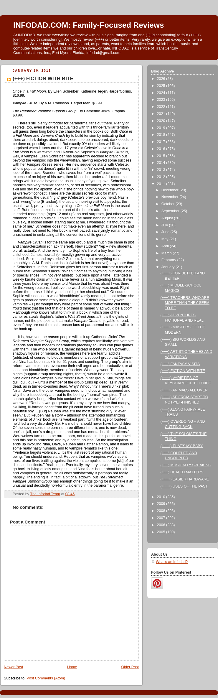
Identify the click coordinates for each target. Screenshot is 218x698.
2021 (161, 114)
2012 (161, 177)
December (170, 190)
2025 (161, 86)
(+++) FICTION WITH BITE (183, 371)
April (165, 246)
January (168, 267)
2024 (161, 93)
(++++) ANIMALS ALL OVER (184, 390)
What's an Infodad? (172, 562)
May (165, 239)
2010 (161, 497)
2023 (161, 100)
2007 (161, 518)
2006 (161, 525)
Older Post (130, 667)
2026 (161, 79)
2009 (161, 504)
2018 (161, 135)
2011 (161, 184)
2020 (161, 121)
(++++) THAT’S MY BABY (182, 446)
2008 (161, 511)
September (171, 211)
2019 (161, 128)
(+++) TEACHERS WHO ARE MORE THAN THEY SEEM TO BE (185, 303)
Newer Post (13, 667)
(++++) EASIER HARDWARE (185, 479)
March (167, 253)
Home (72, 667)
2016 (161, 149)
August (167, 218)
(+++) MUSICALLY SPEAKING (186, 465)
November (170, 197)
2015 (161, 156)
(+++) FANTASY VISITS (180, 364)
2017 (161, 142)
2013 (161, 170)
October (168, 204)
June (166, 232)
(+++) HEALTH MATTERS (182, 472)
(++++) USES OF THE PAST (184, 486)
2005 (161, 532)
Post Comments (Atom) (46, 678)
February (169, 260)
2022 (161, 107)
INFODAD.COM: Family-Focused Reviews (88, 25)
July (165, 225)
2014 (161, 163)
